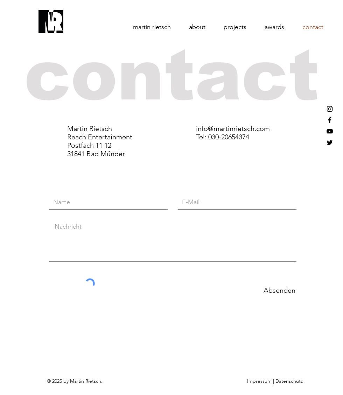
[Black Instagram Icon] (330, 109)
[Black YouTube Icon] (330, 131)
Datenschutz (289, 381)
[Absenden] (279, 290)
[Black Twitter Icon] (330, 142)
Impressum (260, 381)
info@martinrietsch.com (233, 128)
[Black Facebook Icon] (330, 120)
